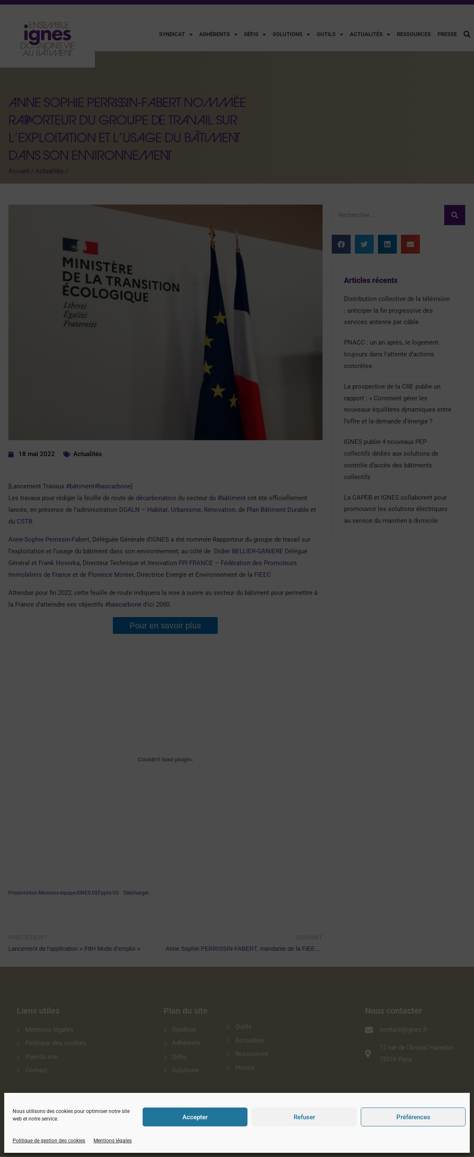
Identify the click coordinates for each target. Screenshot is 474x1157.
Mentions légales (113, 1141)
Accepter (195, 1117)
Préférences (413, 1117)
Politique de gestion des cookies (49, 1141)
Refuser (304, 1117)
